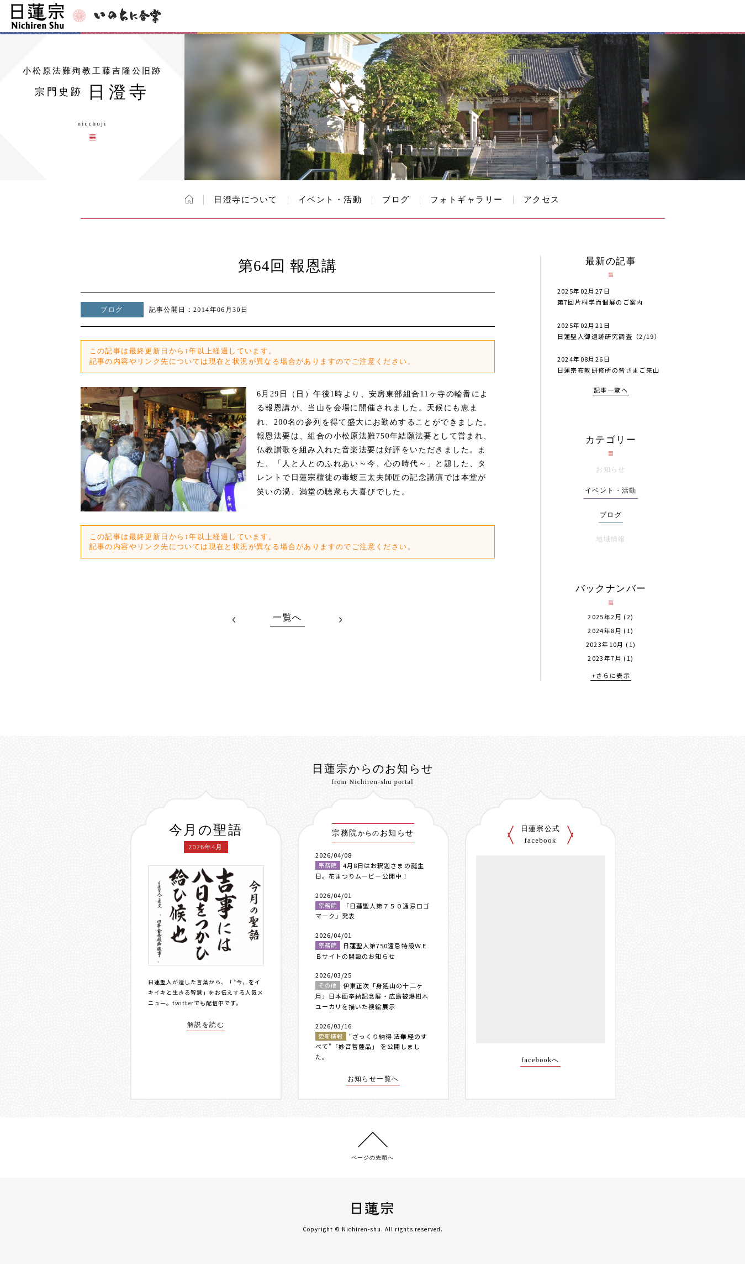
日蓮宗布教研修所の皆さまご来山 (608, 369)
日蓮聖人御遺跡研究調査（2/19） (609, 336)
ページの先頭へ (372, 1158)
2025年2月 (605, 617)
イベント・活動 (330, 199)
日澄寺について (246, 199)
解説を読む (205, 1024)
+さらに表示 (610, 676)
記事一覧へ (611, 390)
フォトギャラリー (466, 199)
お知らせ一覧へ (373, 1079)
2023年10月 (605, 644)
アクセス (542, 199)
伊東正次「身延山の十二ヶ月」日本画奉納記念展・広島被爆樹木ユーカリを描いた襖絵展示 (372, 995)
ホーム (189, 199)
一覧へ (287, 617)
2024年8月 (605, 631)
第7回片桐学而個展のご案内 (600, 301)
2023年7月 (605, 658)
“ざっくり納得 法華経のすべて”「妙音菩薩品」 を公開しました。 (371, 1046)
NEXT (340, 620)
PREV (234, 620)
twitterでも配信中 (198, 1003)
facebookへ (540, 1060)
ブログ (396, 199)
